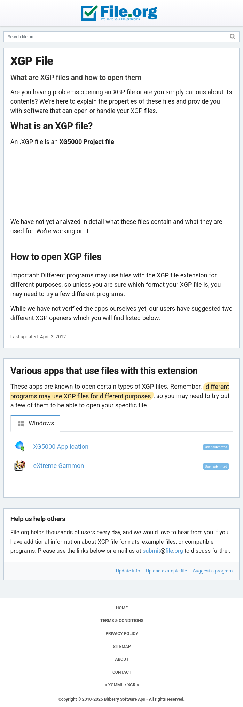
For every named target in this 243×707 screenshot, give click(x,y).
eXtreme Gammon (58, 465)
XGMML (115, 685)
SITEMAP (122, 646)
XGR (131, 685)
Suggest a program (213, 571)
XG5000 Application (61, 446)
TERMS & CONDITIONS (121, 620)
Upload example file (166, 571)
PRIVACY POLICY (121, 633)
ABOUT (121, 659)
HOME (122, 608)
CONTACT (121, 672)
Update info (128, 571)
